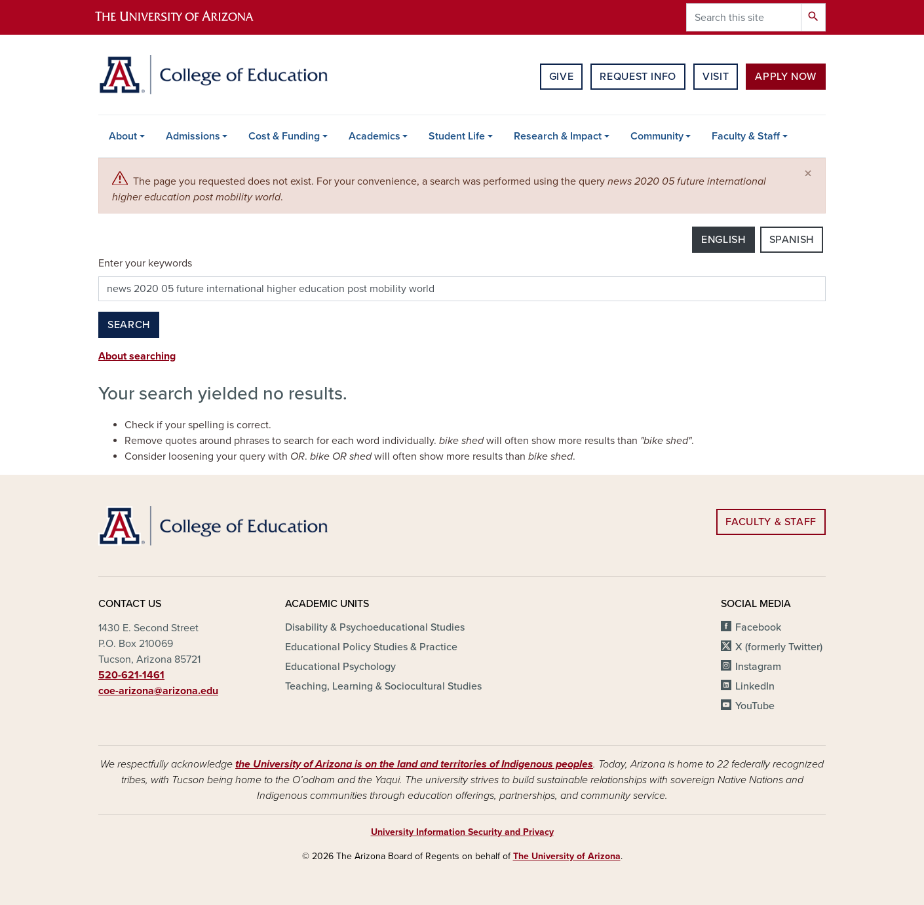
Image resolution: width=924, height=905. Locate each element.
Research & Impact (558, 136)
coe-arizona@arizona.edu (158, 690)
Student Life (457, 136)
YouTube (755, 705)
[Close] (808, 174)
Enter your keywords (145, 263)
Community (656, 136)
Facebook (758, 627)
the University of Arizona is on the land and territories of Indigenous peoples (414, 764)
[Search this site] (743, 17)
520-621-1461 (131, 675)
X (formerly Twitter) (778, 647)
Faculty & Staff (746, 136)
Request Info (638, 76)
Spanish (791, 239)
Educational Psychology (340, 666)
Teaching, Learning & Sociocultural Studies (383, 686)
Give (561, 76)
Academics (374, 136)
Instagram (758, 666)
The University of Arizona (567, 856)
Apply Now (786, 76)
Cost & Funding (284, 136)
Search (128, 324)
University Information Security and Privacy (462, 832)
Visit (716, 76)
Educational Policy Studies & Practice (371, 647)
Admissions (193, 136)
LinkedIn (755, 686)
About (123, 136)
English (723, 239)
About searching (137, 356)
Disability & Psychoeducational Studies (375, 627)
